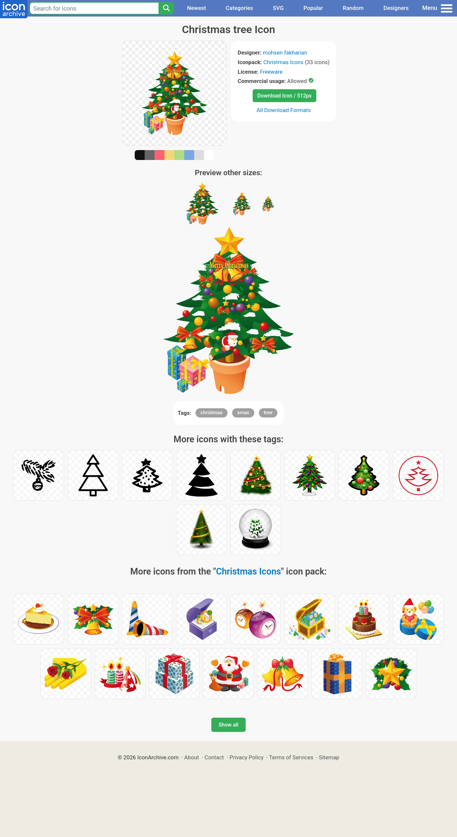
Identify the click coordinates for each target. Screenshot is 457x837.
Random (353, 8)
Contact (214, 757)
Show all (228, 725)
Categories (239, 8)
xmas (243, 413)
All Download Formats (284, 110)
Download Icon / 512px (284, 96)
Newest (196, 8)
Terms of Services (291, 757)
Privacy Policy (246, 757)
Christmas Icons (283, 62)
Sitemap (329, 757)
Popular (313, 8)
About (191, 757)
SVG (278, 8)
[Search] (166, 8)
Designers (395, 8)
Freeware (271, 71)
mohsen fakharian (285, 52)
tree (268, 413)
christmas (211, 413)
